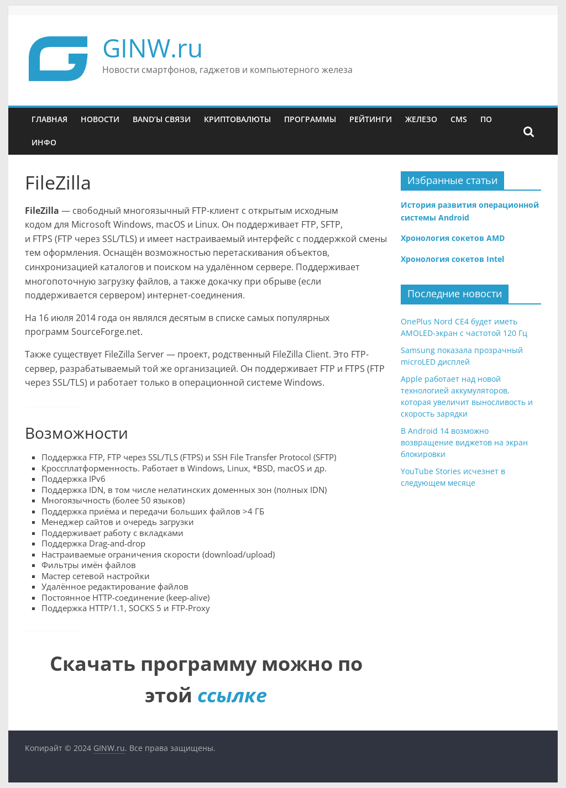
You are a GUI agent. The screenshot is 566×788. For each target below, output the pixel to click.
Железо (421, 119)
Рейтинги (370, 119)
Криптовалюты (237, 119)
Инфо (44, 142)
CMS (458, 119)
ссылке (232, 694)
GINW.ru (152, 47)
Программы (310, 119)
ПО (486, 119)
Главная (49, 119)
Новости (100, 119)
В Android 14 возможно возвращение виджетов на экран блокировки (464, 442)
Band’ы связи (162, 119)
